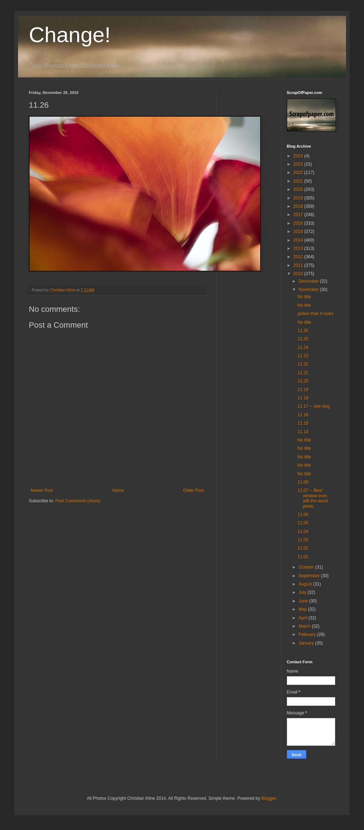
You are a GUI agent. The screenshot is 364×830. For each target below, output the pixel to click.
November (309, 289)
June (303, 601)
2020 (298, 189)
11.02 (302, 548)
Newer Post (42, 490)
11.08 (302, 482)
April (303, 617)
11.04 (302, 531)
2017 (298, 214)
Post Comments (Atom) (77, 500)
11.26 (302, 330)
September (309, 575)
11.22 (302, 364)
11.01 (302, 556)
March (305, 626)
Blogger (268, 798)
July (302, 592)
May (303, 609)
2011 (298, 265)
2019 (298, 198)
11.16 (302, 414)
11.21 (302, 372)
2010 (298, 273)
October (306, 567)
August (305, 584)
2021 (298, 181)
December (309, 281)
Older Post (193, 490)
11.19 (302, 389)
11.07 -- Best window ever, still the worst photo (312, 498)
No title (304, 296)
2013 (298, 248)
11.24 (302, 347)
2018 (298, 206)
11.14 (302, 431)
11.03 (302, 539)
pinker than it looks (315, 313)
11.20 (302, 380)
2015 (298, 231)
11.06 (302, 514)
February (307, 634)
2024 (298, 155)
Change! (70, 35)
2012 (298, 256)
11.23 (302, 355)
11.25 (302, 338)
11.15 (302, 423)
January (306, 643)
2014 (298, 240)
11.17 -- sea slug (313, 406)
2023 (298, 164)
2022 (298, 172)
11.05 (302, 522)
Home (118, 490)
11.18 (302, 397)
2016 (298, 223)
